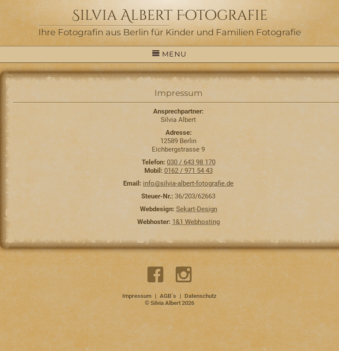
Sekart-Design (196, 209)
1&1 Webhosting (196, 222)
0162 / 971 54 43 (188, 171)
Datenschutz (201, 296)
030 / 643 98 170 (191, 162)
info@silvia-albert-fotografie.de (188, 183)
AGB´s (168, 296)
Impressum (136, 296)
